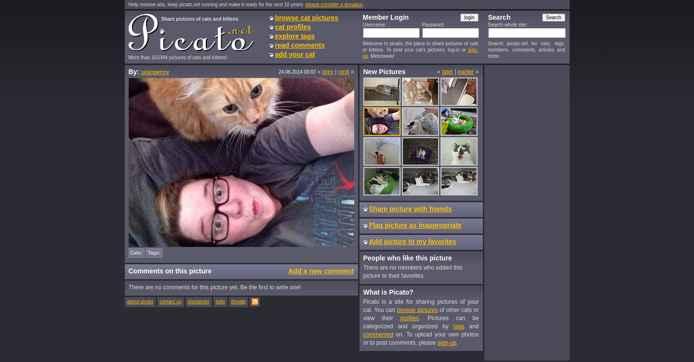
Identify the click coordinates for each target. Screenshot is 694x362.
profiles (409, 318)
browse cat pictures (307, 18)
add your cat (295, 54)
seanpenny (155, 72)
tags (459, 326)
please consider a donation (334, 4)
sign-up (447, 342)
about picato (140, 301)
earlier (466, 71)
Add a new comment (321, 271)
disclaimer (199, 301)
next (343, 71)
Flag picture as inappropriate (415, 225)
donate (238, 301)
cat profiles (293, 27)
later (447, 71)
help (220, 301)
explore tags (295, 36)
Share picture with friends (410, 209)
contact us (171, 301)
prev (328, 71)
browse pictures (417, 310)
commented (378, 334)
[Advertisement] (526, 212)
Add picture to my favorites (412, 242)
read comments (300, 45)
